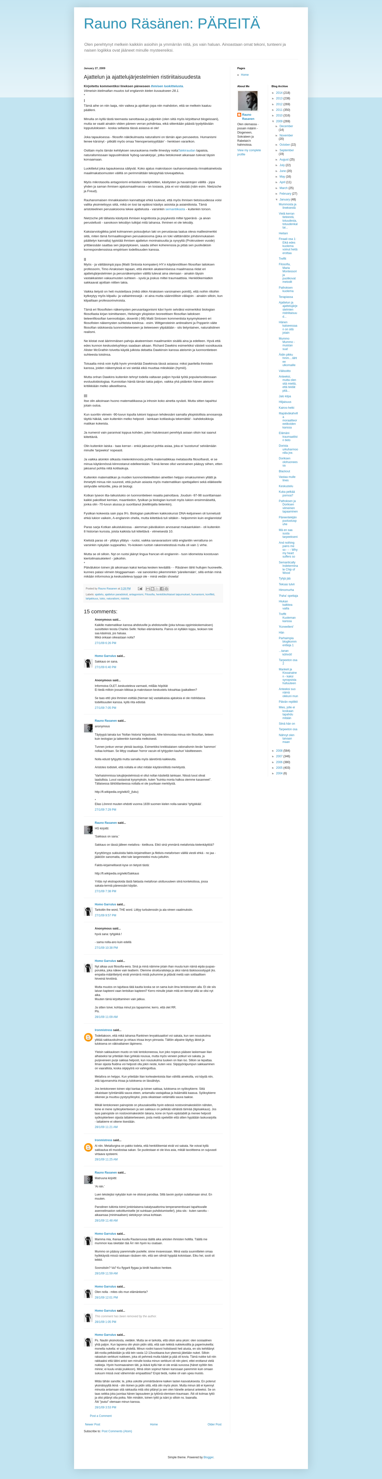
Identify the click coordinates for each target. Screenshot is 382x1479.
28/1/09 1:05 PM (105, 1322)
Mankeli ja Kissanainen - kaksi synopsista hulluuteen (288, 676)
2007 (279, 756)
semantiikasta (175, 209)
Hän (281, 632)
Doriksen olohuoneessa (288, 462)
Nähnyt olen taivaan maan (286, 738)
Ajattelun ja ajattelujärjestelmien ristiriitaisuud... (288, 309)
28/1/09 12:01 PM (106, 1297)
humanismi (197, 594)
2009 (279, 121)
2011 (279, 110)
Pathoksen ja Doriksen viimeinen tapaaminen (288, 506)
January (285, 199)
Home (154, 1424)
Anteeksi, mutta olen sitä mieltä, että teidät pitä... (287, 383)
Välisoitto (285, 371)
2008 (279, 750)
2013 (279, 98)
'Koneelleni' (286, 626)
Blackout (284, 471)
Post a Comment (101, 1416)
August (284, 159)
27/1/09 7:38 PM (105, 891)
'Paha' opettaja (288, 595)
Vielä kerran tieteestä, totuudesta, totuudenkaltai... (288, 220)
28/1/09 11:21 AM (106, 1127)
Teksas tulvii (287, 584)
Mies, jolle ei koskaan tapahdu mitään (287, 713)
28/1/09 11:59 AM (106, 1273)
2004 (279, 773)
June (282, 171)
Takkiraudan (186, 150)
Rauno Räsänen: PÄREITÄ (172, 23)
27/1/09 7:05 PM (105, 708)
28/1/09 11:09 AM (106, 1017)
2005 (279, 767)
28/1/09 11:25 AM (106, 1159)
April (282, 182)
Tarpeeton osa (288, 729)
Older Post (214, 1424)
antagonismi (136, 594)
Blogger (208, 1457)
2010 (279, 115)
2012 (279, 104)
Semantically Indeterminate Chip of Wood (288, 568)
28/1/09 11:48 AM (106, 1220)
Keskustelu (286, 486)
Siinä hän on (287, 723)
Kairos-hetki (286, 407)
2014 (279, 93)
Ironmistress (103, 1030)
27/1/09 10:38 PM (106, 947)
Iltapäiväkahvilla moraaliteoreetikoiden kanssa (288, 420)
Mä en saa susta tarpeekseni (288, 533)
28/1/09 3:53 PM (105, 1407)
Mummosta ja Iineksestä (287, 206)
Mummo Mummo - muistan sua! (287, 344)
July (282, 165)
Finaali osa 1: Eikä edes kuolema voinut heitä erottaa (288, 246)
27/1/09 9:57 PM (105, 915)
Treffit (282, 258)
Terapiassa (286, 297)
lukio (102, 598)
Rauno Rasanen (106, 720)
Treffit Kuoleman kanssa (287, 617)
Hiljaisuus (285, 402)
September (286, 150)
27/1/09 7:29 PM (105, 809)
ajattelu (99, 594)
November (286, 135)
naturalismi (112, 598)
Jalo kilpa (285, 396)
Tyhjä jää (284, 578)
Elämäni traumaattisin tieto (288, 436)
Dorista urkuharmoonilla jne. (288, 449)
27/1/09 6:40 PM (105, 667)
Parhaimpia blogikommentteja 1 (287, 641)
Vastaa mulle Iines (287, 478)
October (285, 144)
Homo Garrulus (105, 656)
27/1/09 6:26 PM (105, 643)
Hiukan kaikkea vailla (285, 605)
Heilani (283, 233)
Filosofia (150, 594)
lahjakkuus (92, 598)
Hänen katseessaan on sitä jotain (288, 327)
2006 (279, 762)
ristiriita (125, 598)
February (285, 193)
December (286, 126)
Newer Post (92, 1424)
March (283, 188)
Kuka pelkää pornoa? (287, 493)
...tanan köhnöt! (285, 652)
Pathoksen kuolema (286, 289)
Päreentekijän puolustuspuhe (287, 521)
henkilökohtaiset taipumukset (173, 594)
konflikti (210, 594)
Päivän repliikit (288, 701)
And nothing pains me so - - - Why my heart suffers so (288, 550)
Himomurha (286, 590)
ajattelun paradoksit (116, 594)
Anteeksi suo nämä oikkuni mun (288, 692)
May (282, 176)
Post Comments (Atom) (117, 1431)
